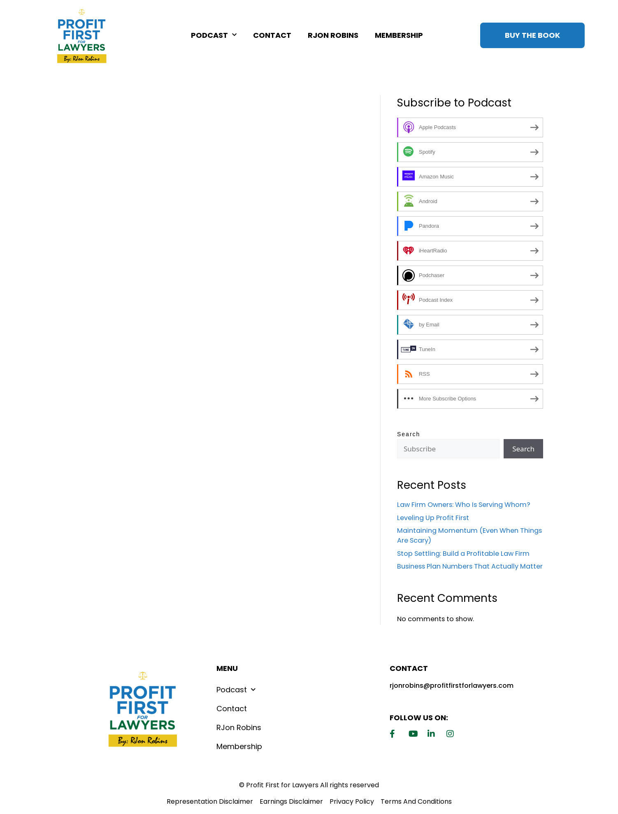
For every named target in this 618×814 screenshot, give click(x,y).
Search (408, 434)
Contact (272, 35)
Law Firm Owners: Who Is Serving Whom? (463, 504)
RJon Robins (333, 35)
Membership (399, 35)
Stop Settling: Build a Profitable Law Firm (463, 553)
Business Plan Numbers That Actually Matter (470, 566)
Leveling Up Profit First (433, 518)
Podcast (214, 35)
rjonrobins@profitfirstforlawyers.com (451, 685)
